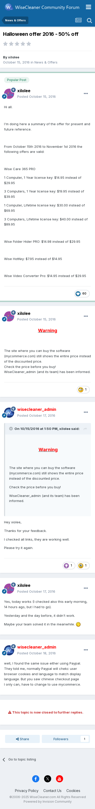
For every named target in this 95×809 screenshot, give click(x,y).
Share (22, 739)
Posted (36, 96)
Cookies (73, 790)
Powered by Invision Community (48, 801)
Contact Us (52, 790)
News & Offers (46, 62)
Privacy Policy (27, 790)
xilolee (13, 57)
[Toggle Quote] (11, 429)
